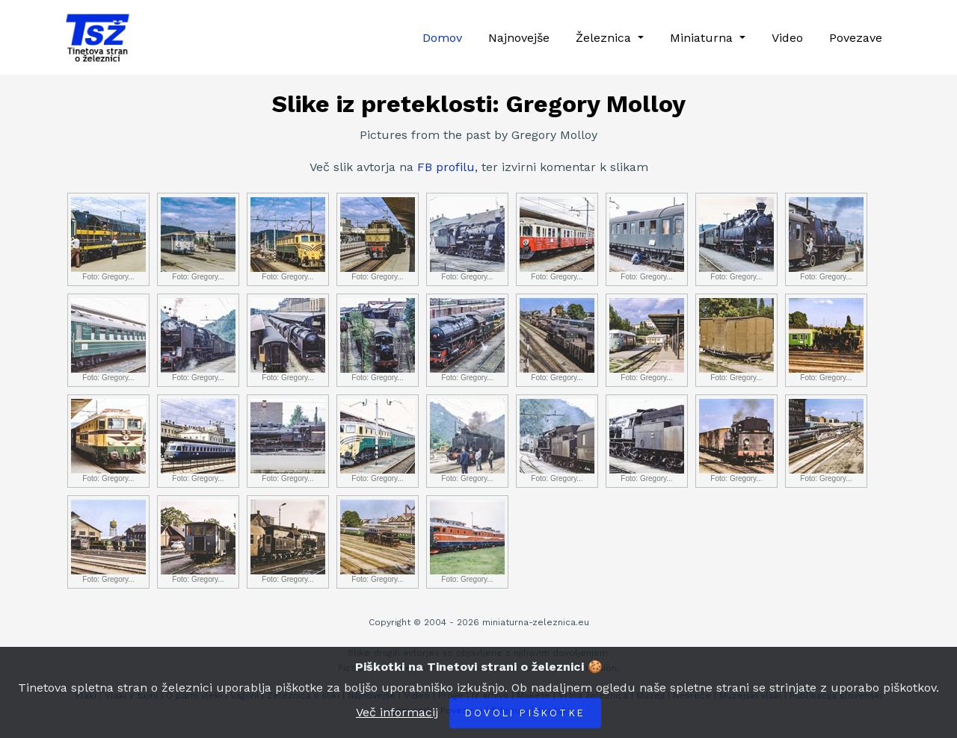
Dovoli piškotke (525, 713)
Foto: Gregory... (108, 239)
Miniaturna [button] (703, 38)
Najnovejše (519, 38)
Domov (442, 38)
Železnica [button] (605, 38)
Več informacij (397, 712)
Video (787, 38)
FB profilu (446, 167)
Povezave (855, 38)
